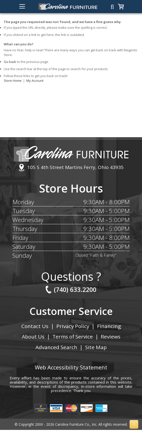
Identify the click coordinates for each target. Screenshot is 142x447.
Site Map (96, 347)
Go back (10, 61)
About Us (33, 336)
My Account (34, 80)
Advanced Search (56, 347)
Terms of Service (72, 336)
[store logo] (68, 6)
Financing (109, 326)
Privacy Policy (72, 326)
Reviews (111, 336)
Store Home (13, 80)
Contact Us (34, 326)
